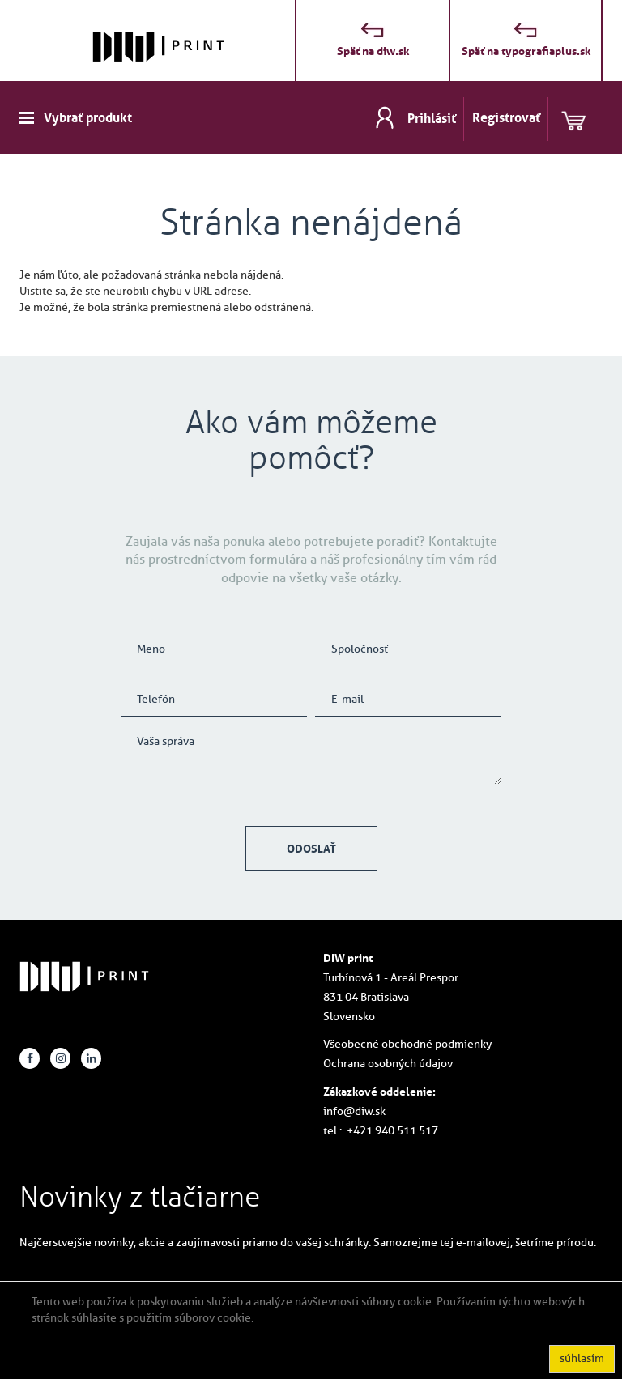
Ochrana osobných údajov (388, 1063)
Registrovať (506, 117)
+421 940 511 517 (392, 1131)
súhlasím (582, 1358)
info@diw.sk (354, 1111)
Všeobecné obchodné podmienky (407, 1044)
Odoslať (311, 848)
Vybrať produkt (88, 117)
